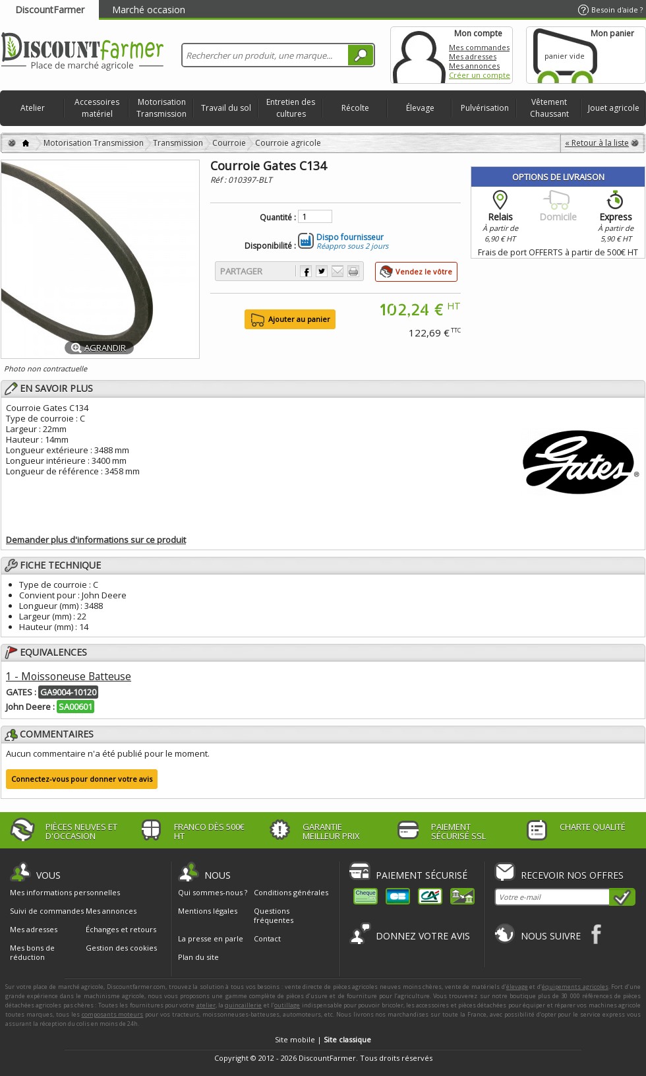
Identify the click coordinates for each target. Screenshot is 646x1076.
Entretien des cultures (290, 107)
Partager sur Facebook (306, 271)
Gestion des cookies (121, 948)
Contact (267, 938)
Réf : (219, 179)
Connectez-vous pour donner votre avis (81, 779)
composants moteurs (113, 1014)
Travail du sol (226, 107)
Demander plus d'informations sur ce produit (96, 540)
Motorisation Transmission (161, 107)
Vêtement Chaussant (549, 107)
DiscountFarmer (49, 9)
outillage (287, 1005)
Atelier (32, 107)
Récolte (355, 107)
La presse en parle (210, 938)
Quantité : (278, 217)
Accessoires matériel (96, 107)
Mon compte (419, 55)
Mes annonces (474, 66)
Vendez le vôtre (424, 271)
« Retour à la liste (597, 142)
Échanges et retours (121, 929)
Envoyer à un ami (337, 271)
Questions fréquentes (273, 915)
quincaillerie (243, 1005)
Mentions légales (207, 911)
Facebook (596, 933)
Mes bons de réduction (32, 952)
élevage (517, 986)
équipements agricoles (575, 986)
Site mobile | (323, 1039)
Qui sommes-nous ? (212, 892)
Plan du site (198, 957)
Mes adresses (472, 56)
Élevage (420, 107)
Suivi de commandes (47, 911)
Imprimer (353, 271)
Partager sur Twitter (322, 271)
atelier (206, 1005)
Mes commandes (479, 47)
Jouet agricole (613, 107)
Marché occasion (148, 9)
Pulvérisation (485, 107)
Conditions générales (291, 892)
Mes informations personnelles (65, 892)
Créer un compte (479, 75)
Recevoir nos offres (572, 875)
